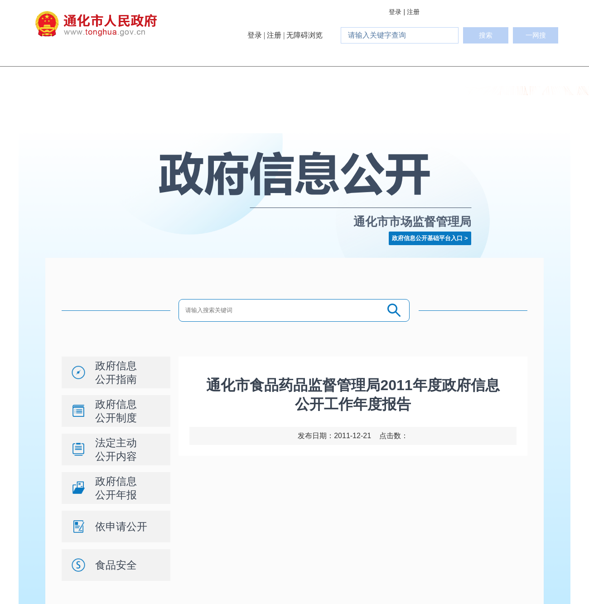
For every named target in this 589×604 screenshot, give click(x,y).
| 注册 (411, 11)
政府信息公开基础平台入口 (427, 238)
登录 (395, 11)
